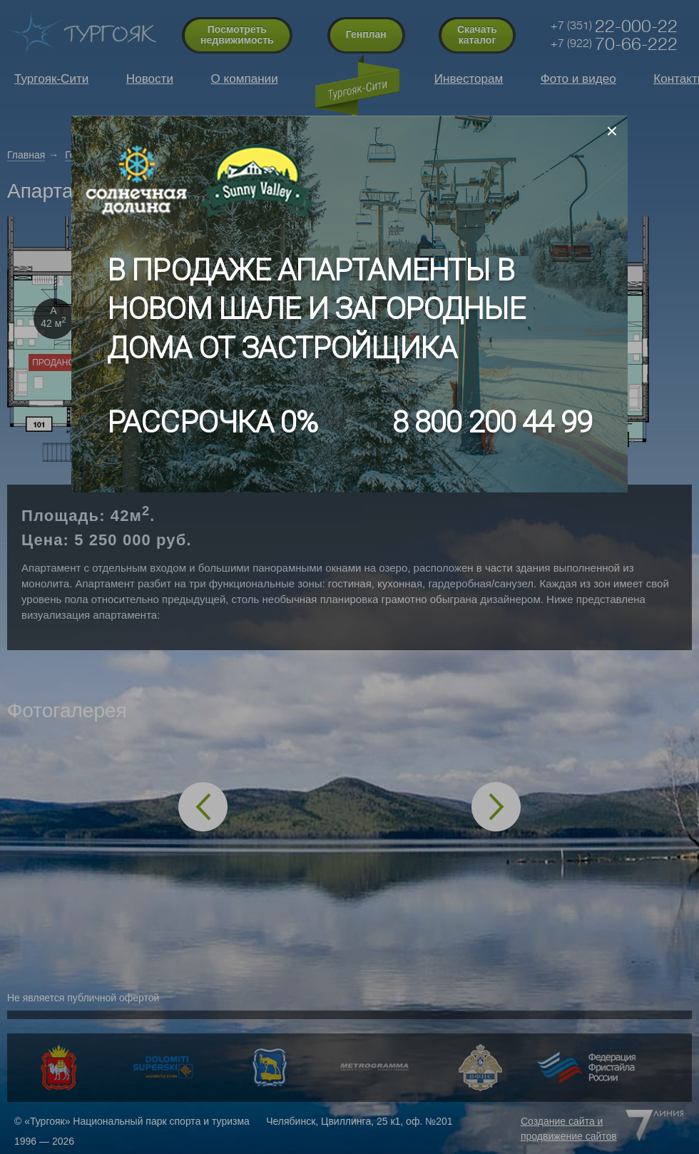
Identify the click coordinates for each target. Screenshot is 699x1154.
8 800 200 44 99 (492, 422)
